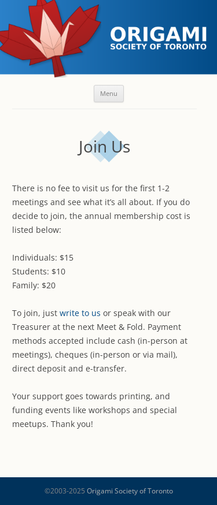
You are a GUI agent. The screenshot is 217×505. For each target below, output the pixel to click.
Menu (108, 93)
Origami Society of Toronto (130, 491)
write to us (80, 312)
